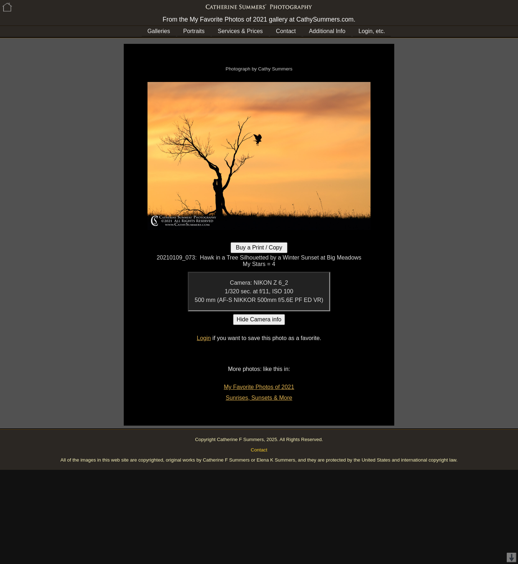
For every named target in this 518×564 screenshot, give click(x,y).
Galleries (158, 31)
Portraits (194, 31)
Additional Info (327, 31)
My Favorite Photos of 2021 (259, 387)
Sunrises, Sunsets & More (259, 398)
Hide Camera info (259, 319)
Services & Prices (240, 31)
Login (204, 338)
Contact (286, 31)
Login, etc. (372, 31)
